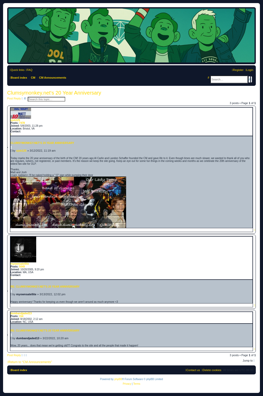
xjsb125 (15, 120)
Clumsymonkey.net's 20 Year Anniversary (54, 93)
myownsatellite (20, 263)
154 (21, 316)
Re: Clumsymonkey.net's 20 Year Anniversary (45, 286)
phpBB (118, 379)
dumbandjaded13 (21, 313)
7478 (22, 123)
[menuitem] (29, 70)
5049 (22, 266)
